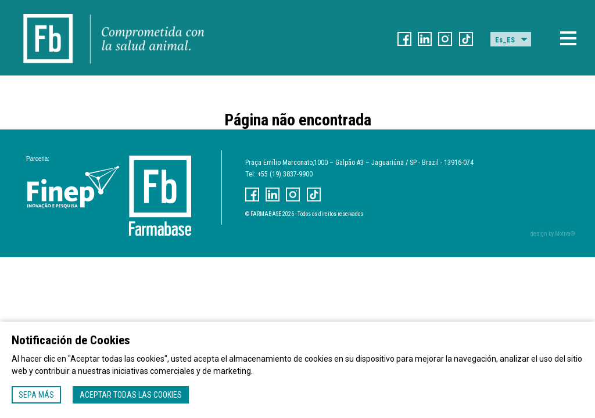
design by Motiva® (553, 233)
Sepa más (36, 394)
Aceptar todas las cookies (131, 394)
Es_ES (505, 40)
